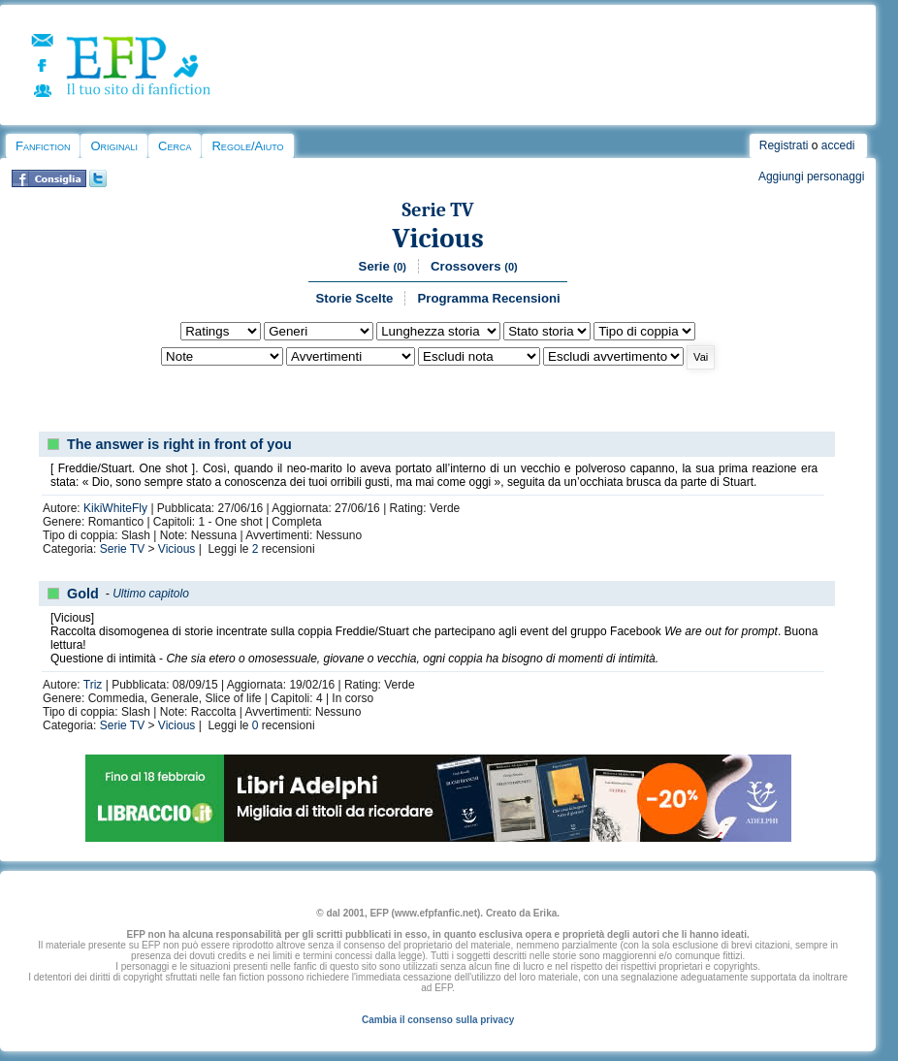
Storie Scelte (355, 298)
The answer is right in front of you (179, 444)
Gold (83, 593)
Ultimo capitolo (150, 593)
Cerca (174, 146)
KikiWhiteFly (115, 508)
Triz (93, 684)
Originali (114, 146)
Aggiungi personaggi (811, 176)
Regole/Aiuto (247, 146)
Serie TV (438, 210)
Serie (382, 266)
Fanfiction (43, 146)
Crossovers (474, 266)
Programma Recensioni (488, 298)
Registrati (784, 145)
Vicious (438, 238)
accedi (838, 145)
